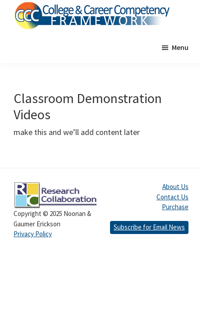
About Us (175, 186)
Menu (180, 47)
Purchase (175, 206)
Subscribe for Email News (149, 227)
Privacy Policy (33, 234)
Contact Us (172, 197)
